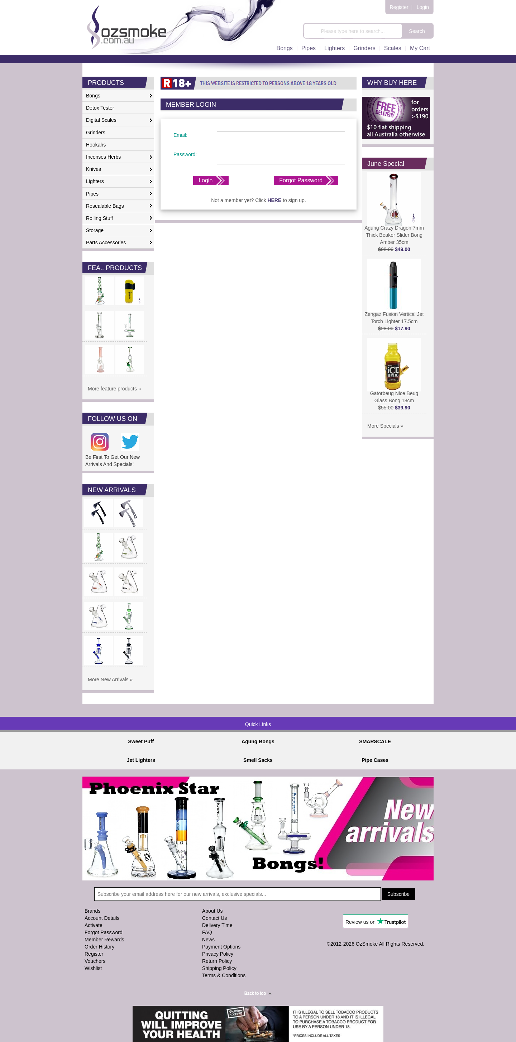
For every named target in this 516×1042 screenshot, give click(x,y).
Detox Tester (100, 108)
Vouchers (95, 961)
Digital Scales (101, 120)
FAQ (207, 932)
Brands (92, 911)
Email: (179, 135)
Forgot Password (300, 180)
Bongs (285, 48)
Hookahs (96, 145)
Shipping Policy (219, 968)
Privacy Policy (217, 954)
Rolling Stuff (99, 218)
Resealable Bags (105, 206)
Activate (93, 925)
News (208, 939)
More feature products (112, 389)
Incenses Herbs (103, 157)
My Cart (420, 48)
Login (423, 7)
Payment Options (221, 947)
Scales (392, 48)
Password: (184, 154)
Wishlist (93, 968)
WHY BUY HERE (392, 82)
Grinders (364, 48)
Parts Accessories (106, 242)
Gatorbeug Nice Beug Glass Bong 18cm (394, 394)
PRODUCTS (106, 82)
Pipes (308, 48)
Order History (99, 947)
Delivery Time (217, 925)
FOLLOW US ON (112, 418)
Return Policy (217, 961)
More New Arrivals (108, 679)
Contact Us (214, 918)
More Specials (383, 426)
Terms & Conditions (223, 975)
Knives (93, 169)
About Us (212, 911)
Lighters (334, 48)
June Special (385, 163)
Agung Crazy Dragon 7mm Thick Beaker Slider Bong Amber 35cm (394, 232)
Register (399, 7)
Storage (95, 230)
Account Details (102, 918)
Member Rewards (104, 939)
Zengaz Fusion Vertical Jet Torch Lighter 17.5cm (394, 315)
